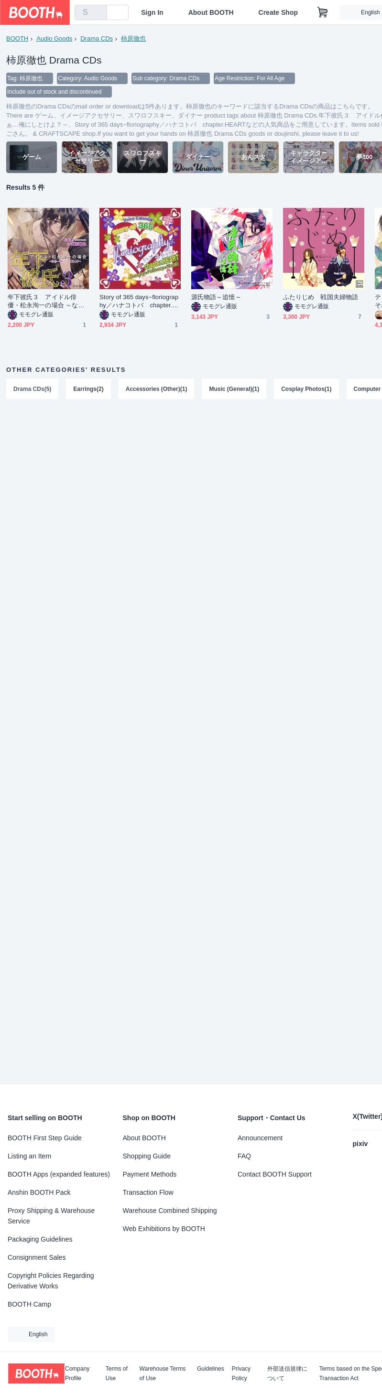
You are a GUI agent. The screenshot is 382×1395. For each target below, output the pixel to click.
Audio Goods (54, 38)
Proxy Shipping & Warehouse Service (51, 1216)
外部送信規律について (287, 1373)
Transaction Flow (148, 1192)
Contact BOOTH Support (275, 1174)
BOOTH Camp (29, 1304)
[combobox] (91, 12)
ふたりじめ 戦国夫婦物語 (320, 297)
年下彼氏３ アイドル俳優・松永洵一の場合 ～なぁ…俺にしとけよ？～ (43, 301)
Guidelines (210, 1369)
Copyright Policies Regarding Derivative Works (51, 1281)
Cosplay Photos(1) (306, 389)
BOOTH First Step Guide (45, 1138)
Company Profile (77, 1373)
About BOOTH (211, 12)
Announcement (260, 1138)
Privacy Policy (241, 1373)
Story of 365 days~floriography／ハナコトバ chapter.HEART (138, 301)
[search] (97, 13)
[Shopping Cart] (322, 12)
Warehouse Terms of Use (163, 1373)
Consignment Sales (36, 1257)
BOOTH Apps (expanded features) (59, 1174)
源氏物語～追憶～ (216, 297)
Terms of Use (117, 1373)
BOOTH (17, 38)
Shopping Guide (147, 1156)
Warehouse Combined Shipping (170, 1210)
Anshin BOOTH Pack (39, 1192)
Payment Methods (150, 1174)
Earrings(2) (88, 389)
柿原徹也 (133, 38)
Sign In (152, 12)
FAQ (244, 1156)
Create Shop (278, 12)
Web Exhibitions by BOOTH (164, 1229)
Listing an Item (29, 1156)
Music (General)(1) (234, 389)
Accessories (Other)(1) (156, 389)
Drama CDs (96, 38)
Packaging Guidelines (40, 1239)
